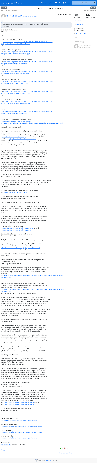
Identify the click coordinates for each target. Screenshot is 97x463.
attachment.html (6, 445)
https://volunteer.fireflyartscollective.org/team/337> (18, 230)
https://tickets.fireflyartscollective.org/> (14, 137)
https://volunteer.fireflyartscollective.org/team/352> (18, 228)
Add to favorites (80, 33)
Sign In (57, 3)
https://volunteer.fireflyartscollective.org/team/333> (18, 404)
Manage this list (46, 3)
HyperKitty (49, 460)
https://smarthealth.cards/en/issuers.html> (22, 139)
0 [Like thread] (61, 448)
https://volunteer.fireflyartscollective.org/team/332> (18, 402)
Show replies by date (65, 453)
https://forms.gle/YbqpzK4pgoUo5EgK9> (14, 192)
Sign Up (66, 3)
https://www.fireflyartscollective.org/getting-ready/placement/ (20, 248)
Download (79, 24)
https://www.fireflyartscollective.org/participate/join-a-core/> (21, 438)
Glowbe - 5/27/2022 (90, 10)
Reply (3, 450)
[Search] (94, 3)
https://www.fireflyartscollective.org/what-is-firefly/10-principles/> (22, 432)
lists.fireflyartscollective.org (11, 3)
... (2, 21)
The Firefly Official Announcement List (21, 16)
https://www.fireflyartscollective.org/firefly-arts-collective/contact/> (22, 426)
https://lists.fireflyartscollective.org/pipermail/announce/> (20, 420)
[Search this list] (82, 3)
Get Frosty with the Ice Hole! (10, 10)
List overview (78, 20)
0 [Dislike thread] (65, 448)
